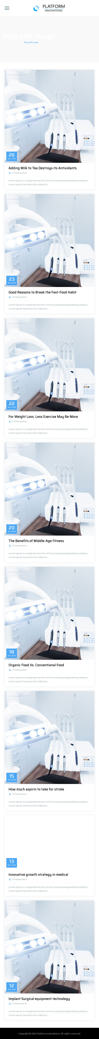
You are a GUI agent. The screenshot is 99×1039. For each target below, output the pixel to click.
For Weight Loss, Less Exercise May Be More (43, 416)
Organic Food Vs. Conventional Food (36, 665)
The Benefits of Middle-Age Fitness (36, 541)
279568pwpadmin (19, 173)
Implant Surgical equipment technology (39, 998)
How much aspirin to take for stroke (36, 789)
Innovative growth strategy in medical (38, 874)
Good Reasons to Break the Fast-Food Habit (42, 292)
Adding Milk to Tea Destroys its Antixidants (42, 168)
